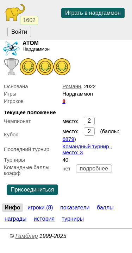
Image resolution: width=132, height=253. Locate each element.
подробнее (94, 168)
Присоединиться (32, 190)
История (44, 219)
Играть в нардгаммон (93, 13)
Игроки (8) (40, 207)
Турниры (73, 219)
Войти (19, 32)
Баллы (105, 207)
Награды (15, 219)
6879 (68, 139)
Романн (71, 86)
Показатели (74, 207)
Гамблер (26, 236)
